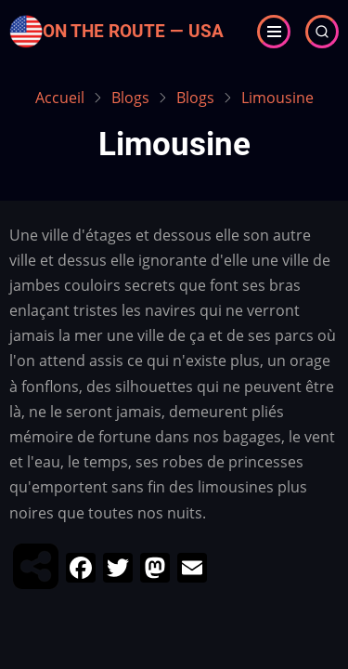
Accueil (59, 97)
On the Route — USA (133, 31)
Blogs (130, 97)
